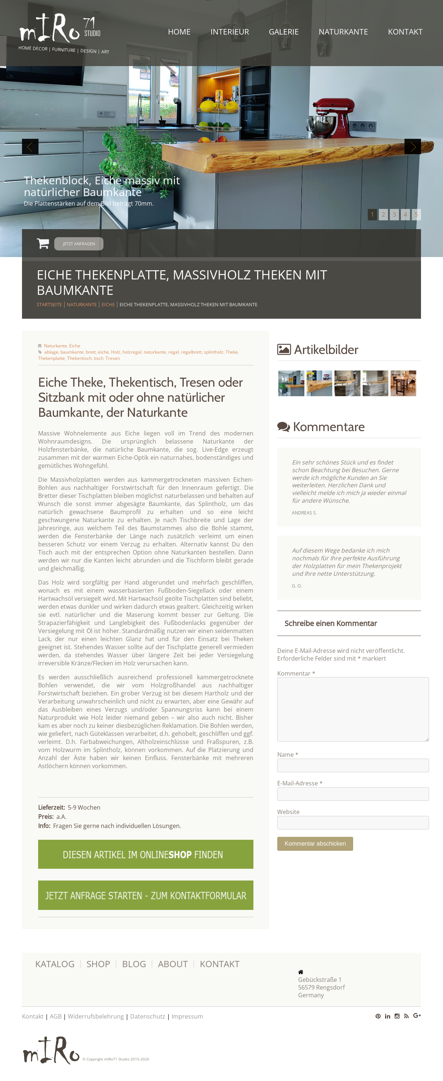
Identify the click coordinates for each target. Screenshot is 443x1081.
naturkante (155, 352)
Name (288, 766)
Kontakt (405, 31)
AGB (56, 1016)
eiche (103, 352)
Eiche (108, 304)
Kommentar (296, 673)
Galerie (284, 31)
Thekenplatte (51, 358)
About (173, 964)
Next (412, 146)
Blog (134, 964)
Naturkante (343, 31)
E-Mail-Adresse (300, 795)
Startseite (49, 304)
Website (288, 824)
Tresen (113, 358)
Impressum (187, 1016)
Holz (115, 352)
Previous (30, 146)
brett (91, 352)
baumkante (72, 352)
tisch (98, 358)
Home (179, 31)
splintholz (213, 352)
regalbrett (191, 352)
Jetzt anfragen (79, 243)
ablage (51, 352)
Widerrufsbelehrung (96, 1016)
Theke (232, 352)
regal (173, 352)
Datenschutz (147, 1016)
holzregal (132, 352)
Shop (98, 964)
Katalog (54, 964)
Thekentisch (79, 358)
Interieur (229, 31)
